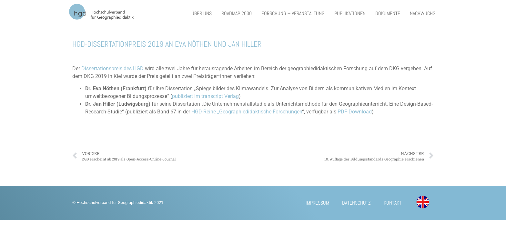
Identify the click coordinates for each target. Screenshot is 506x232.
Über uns (201, 13)
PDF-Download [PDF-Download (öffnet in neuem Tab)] (355, 112)
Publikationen (350, 13)
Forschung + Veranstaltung (293, 13)
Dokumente (387, 13)
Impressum (317, 202)
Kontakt (392, 202)
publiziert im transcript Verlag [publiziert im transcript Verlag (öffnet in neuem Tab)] (205, 96)
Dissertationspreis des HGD (113, 68)
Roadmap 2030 (236, 13)
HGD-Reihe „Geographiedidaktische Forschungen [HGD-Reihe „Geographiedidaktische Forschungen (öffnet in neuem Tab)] (246, 112)
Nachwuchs (422, 13)
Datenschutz (356, 202)
